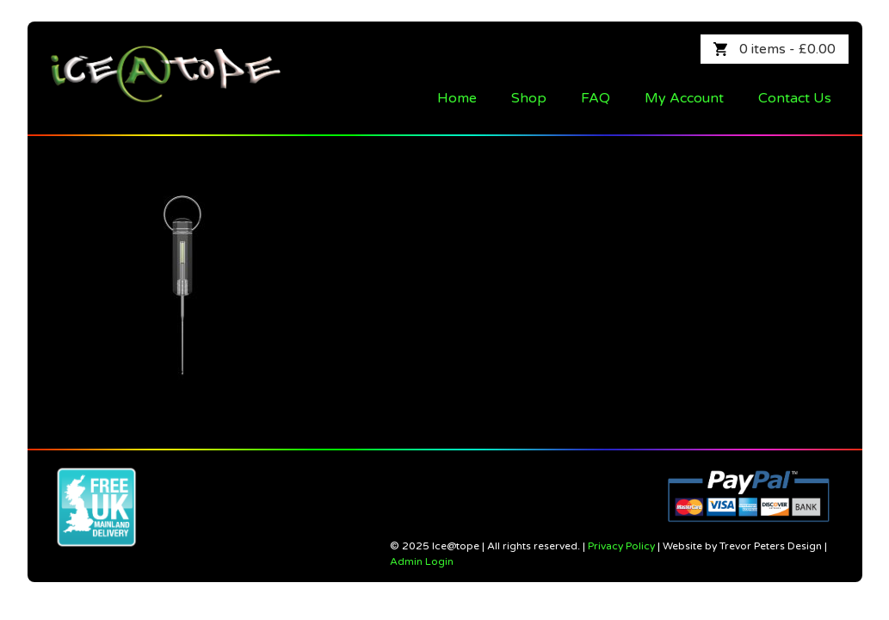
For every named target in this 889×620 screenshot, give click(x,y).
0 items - (787, 49)
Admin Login (422, 561)
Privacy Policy (621, 546)
